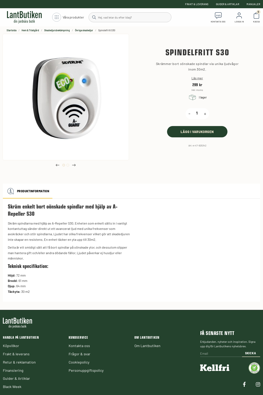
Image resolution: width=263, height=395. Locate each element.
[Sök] (130, 17)
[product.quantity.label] (197, 113)
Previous (57, 165)
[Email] (221, 354)
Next (74, 165)
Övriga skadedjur (84, 30)
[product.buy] (197, 131)
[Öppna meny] (68, 17)
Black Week (12, 386)
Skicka (250, 353)
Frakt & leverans (197, 4)
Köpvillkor (11, 345)
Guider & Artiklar (227, 4)
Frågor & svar (79, 354)
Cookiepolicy (79, 362)
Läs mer (197, 78)
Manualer (253, 4)
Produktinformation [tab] (27, 191)
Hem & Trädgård (30, 30)
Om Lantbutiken (147, 345)
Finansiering (13, 370)
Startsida (11, 30)
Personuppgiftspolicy (86, 370)
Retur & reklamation (19, 362)
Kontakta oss (79, 345)
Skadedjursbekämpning (57, 30)
